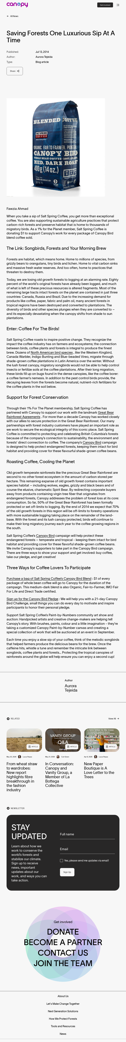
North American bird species (52, 352)
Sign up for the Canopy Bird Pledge (32, 599)
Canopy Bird (92, 442)
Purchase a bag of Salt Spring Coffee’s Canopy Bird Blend (49, 578)
